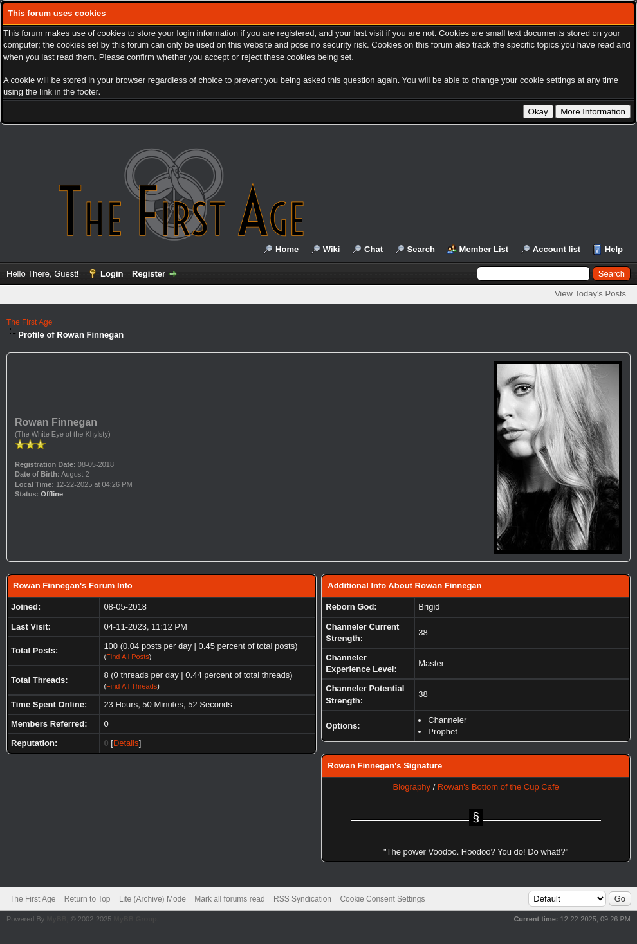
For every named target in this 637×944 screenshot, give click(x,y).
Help (614, 249)
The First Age (29, 322)
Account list (556, 249)
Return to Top (87, 898)
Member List (484, 249)
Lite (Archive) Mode (152, 898)
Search (421, 249)
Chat (373, 249)
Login (111, 273)
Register (148, 273)
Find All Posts (127, 656)
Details (126, 743)
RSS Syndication (302, 898)
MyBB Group (134, 919)
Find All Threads (131, 686)
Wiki (331, 249)
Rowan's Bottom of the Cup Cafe (498, 787)
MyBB (56, 919)
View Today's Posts (590, 293)
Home (287, 249)
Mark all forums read (229, 898)
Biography (411, 787)
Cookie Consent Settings (382, 898)
